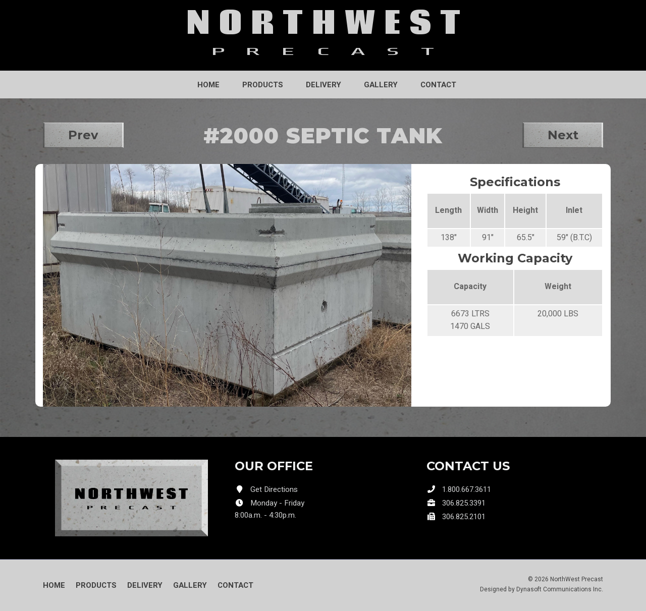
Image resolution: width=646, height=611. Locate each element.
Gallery (381, 84)
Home (208, 84)
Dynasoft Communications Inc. (559, 589)
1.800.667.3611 (466, 489)
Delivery (323, 84)
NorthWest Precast (576, 579)
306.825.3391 (464, 503)
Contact (438, 84)
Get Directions (274, 489)
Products (262, 84)
